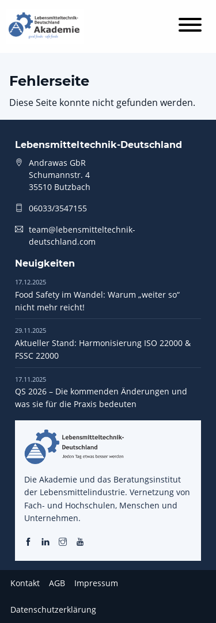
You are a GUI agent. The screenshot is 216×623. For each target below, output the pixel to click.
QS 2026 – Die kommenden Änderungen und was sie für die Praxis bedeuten (101, 392)
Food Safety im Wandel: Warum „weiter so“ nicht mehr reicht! (97, 295)
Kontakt (25, 583)
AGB (57, 583)
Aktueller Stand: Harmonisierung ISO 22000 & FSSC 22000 (103, 343)
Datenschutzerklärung (53, 609)
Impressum (96, 583)
